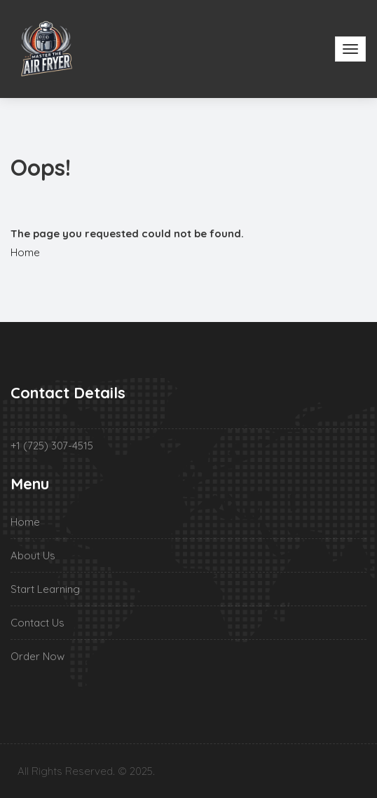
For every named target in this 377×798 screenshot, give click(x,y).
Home (25, 252)
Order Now (37, 656)
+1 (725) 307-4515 (52, 445)
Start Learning (45, 589)
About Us (33, 555)
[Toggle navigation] (350, 49)
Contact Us (37, 622)
